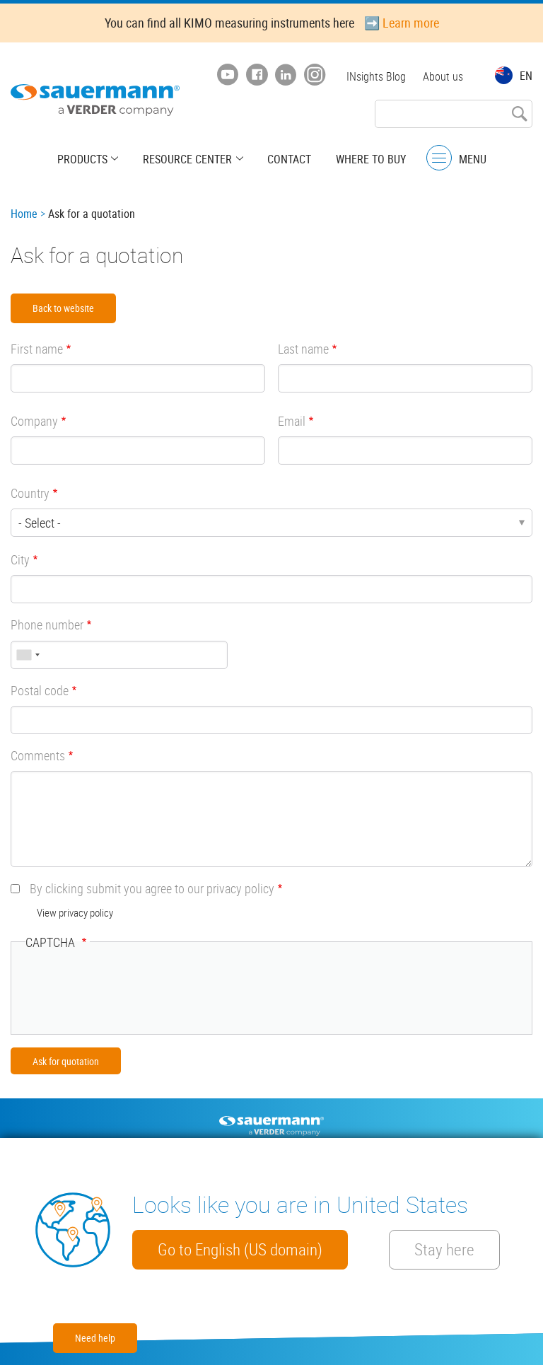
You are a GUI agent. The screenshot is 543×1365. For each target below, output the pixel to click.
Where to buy (370, 159)
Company (34, 420)
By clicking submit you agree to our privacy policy (152, 888)
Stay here (446, 1249)
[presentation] (132, 992)
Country (30, 492)
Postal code (40, 690)
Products (84, 159)
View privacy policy (75, 912)
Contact (289, 159)
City (20, 559)
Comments (38, 755)
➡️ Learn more (401, 22)
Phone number (47, 624)
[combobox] (27, 654)
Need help (95, 1337)
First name (37, 348)
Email (291, 420)
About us (443, 76)
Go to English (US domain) (240, 1249)
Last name (303, 348)
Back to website (63, 308)
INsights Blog (376, 76)
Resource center (188, 159)
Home (24, 213)
